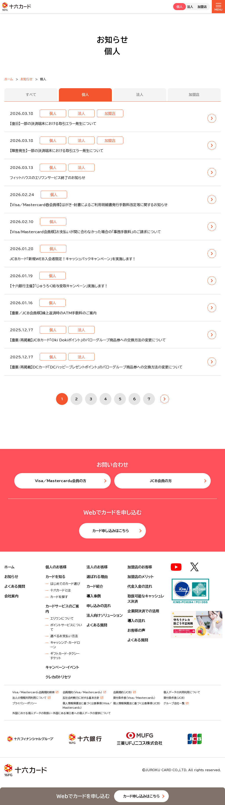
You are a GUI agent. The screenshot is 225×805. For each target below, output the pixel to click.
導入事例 (94, 596)
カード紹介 (95, 586)
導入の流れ (136, 620)
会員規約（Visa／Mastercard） (82, 692)
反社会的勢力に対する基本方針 (81, 697)
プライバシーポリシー (24, 703)
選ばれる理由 (97, 576)
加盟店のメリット (140, 576)
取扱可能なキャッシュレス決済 (145, 598)
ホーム (8, 79)
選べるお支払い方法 (64, 636)
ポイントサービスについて (66, 627)
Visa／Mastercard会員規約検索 (33, 692)
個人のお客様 (56, 567)
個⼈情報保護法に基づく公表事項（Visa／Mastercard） (87, 705)
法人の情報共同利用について (29, 697)
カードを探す (59, 596)
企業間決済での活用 (143, 611)
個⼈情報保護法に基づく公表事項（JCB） (136, 703)
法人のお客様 (97, 567)
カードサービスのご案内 (62, 608)
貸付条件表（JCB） (174, 697)
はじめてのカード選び (65, 583)
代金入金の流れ (139, 586)
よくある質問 (14, 586)
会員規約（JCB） (122, 692)
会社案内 (11, 596)
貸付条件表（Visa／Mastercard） (134, 697)
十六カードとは (60, 590)
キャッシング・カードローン (65, 645)
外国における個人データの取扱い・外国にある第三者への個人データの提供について (61, 713)
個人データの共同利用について (181, 692)
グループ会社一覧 (174, 703)
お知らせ (26, 79)
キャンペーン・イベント (62, 667)
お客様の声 (136, 630)
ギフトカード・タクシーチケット (64, 656)
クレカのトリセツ (58, 677)
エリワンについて (62, 618)
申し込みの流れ (99, 605)
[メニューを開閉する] (218, 6)
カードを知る (55, 576)
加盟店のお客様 (139, 567)
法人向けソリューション (105, 615)
